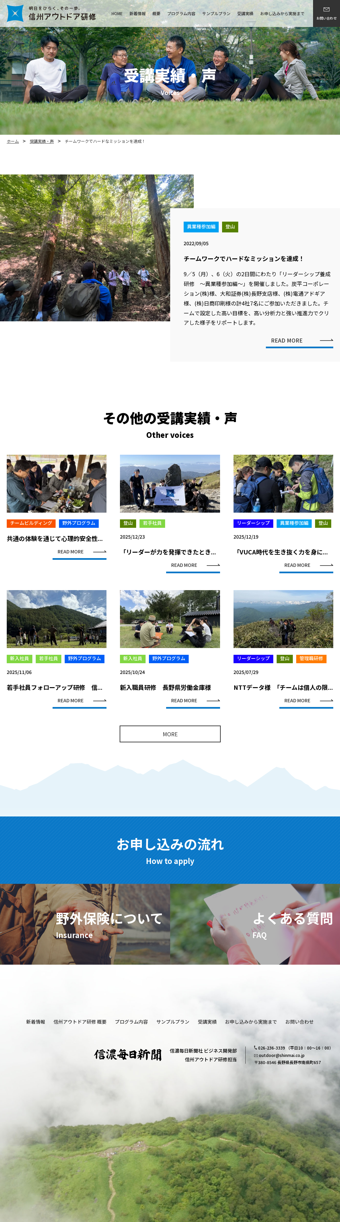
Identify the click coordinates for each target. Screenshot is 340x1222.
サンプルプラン (216, 13)
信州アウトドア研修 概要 (80, 1021)
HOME (117, 13)
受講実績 (245, 13)
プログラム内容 (181, 13)
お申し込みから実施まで (282, 13)
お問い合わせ (326, 18)
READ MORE (287, 354)
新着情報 (137, 13)
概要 (156, 13)
